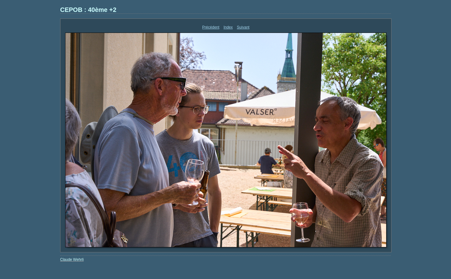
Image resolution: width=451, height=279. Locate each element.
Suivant (243, 27)
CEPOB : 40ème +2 (88, 9)
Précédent (211, 27)
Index (228, 27)
